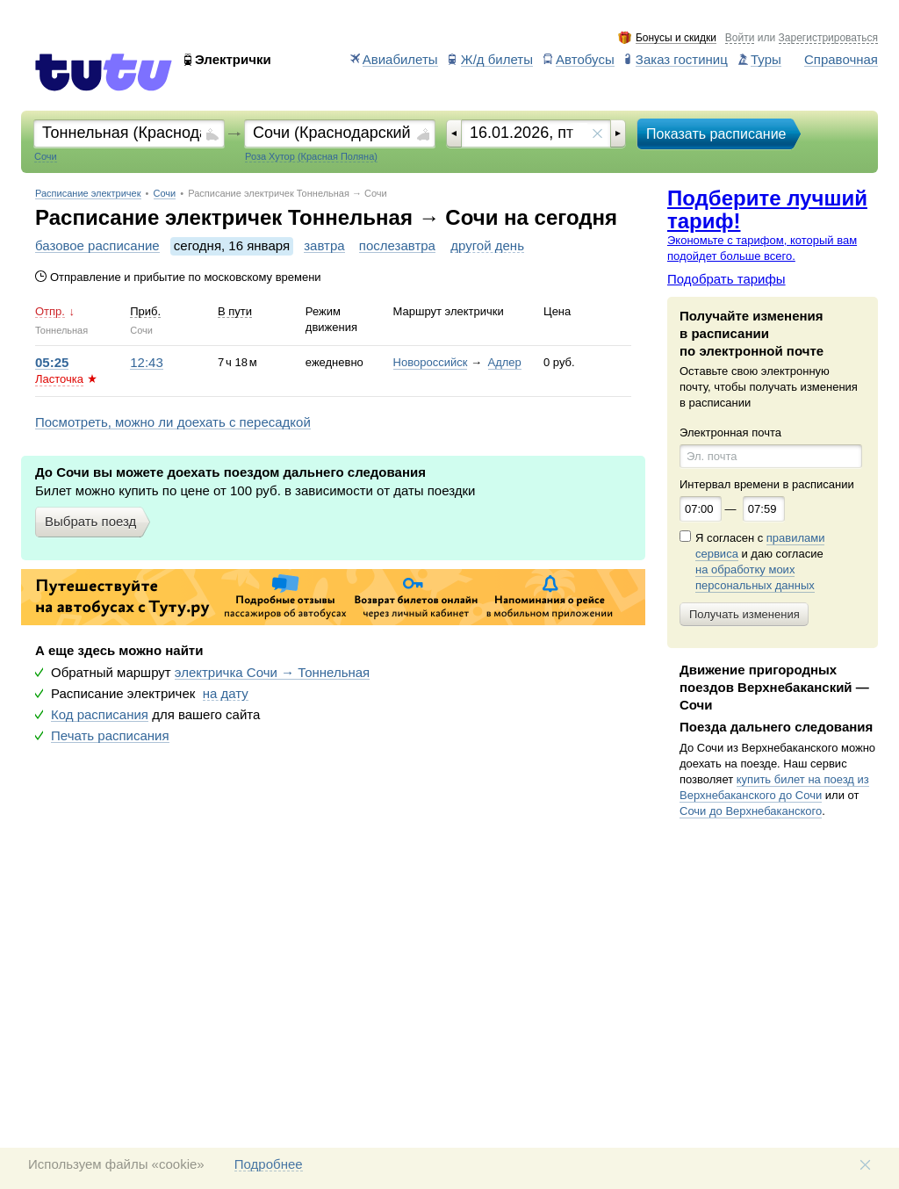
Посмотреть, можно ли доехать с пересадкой (173, 422)
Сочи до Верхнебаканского (751, 811)
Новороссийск (430, 362)
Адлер (504, 362)
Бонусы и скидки (676, 38)
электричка (272, 673)
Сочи (165, 193)
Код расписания (99, 715)
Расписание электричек (88, 193)
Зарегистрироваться (828, 38)
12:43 (146, 363)
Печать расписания (110, 736)
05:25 (51, 363)
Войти (740, 38)
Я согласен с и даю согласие (759, 562)
